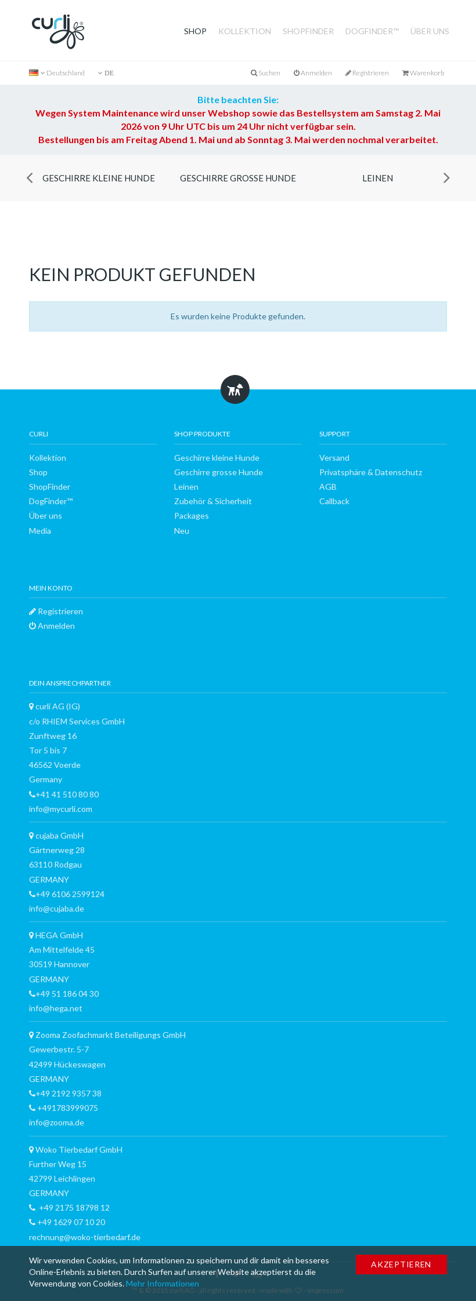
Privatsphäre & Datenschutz (370, 472)
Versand (334, 457)
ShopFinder (308, 31)
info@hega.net (55, 1008)
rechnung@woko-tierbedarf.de (84, 1237)
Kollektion (244, 31)
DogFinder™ (372, 31)
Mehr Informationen (162, 1283)
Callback (334, 501)
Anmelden (313, 72)
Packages (191, 515)
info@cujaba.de (56, 908)
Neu (181, 530)
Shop (195, 31)
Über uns (429, 31)
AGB (328, 486)
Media (40, 530)
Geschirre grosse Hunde (238, 178)
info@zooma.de (56, 1122)
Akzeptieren (401, 1264)
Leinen (377, 178)
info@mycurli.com (60, 809)
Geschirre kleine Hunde (98, 178)
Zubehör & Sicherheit (213, 501)
